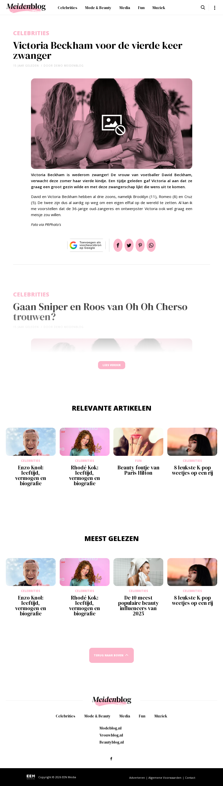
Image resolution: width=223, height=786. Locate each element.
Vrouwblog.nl (111, 735)
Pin (142, 245)
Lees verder (111, 367)
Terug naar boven (109, 660)
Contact (190, 777)
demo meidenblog (69, 65)
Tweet (127, 245)
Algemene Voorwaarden (164, 777)
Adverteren (137, 777)
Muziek (158, 7)
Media (124, 7)
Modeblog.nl (110, 728)
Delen (111, 245)
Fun (141, 7)
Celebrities (67, 7)
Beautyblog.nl (112, 742)
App (157, 245)
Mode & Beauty (98, 7)
